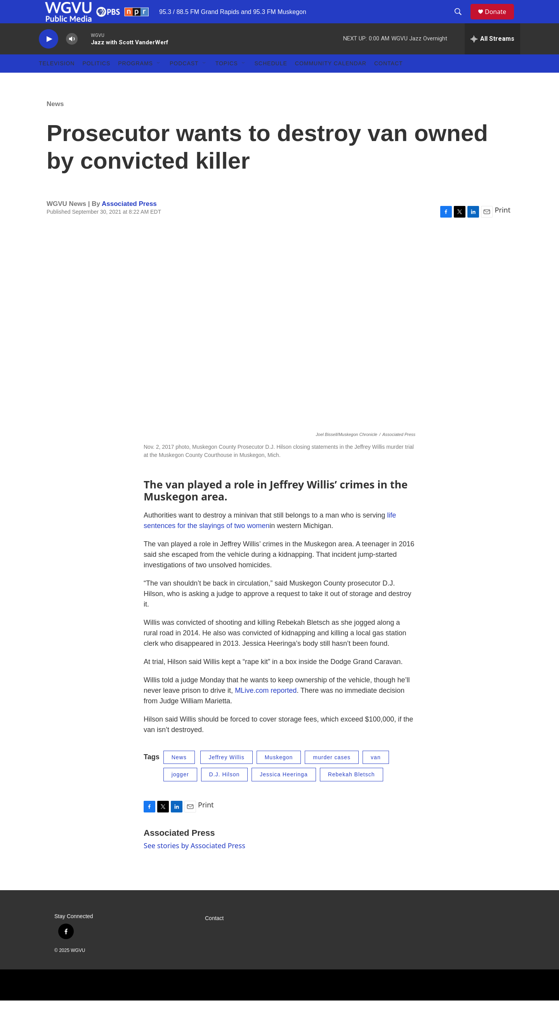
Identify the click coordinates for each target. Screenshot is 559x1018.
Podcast (184, 81)
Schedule (271, 81)
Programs (135, 81)
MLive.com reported (266, 708)
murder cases (332, 775)
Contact (388, 81)
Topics (226, 81)
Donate (500, 20)
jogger (180, 792)
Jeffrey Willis (226, 775)
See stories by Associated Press (194, 863)
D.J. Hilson (224, 792)
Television (57, 81)
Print (502, 227)
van (376, 775)
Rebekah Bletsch (351, 792)
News (55, 121)
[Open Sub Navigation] (159, 81)
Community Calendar (330, 81)
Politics (96, 81)
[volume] (71, 56)
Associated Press (129, 221)
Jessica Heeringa (283, 792)
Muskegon (279, 775)
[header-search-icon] (461, 20)
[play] (48, 56)
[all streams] (492, 56)
